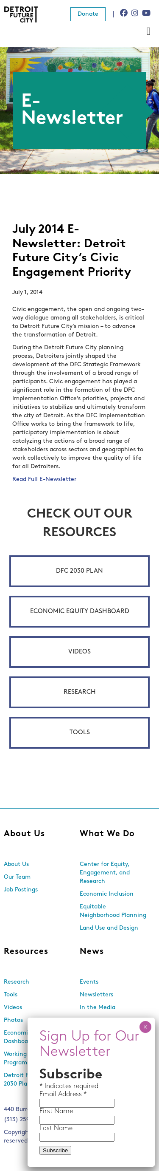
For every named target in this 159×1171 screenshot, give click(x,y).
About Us (24, 834)
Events (89, 982)
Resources (26, 952)
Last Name (56, 1128)
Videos (79, 652)
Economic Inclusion (107, 894)
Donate (88, 14)
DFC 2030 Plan (79, 571)
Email (48, 1094)
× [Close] (145, 1027)
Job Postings (21, 890)
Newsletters (96, 995)
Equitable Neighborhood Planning (113, 911)
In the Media (97, 1007)
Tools (80, 733)
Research (80, 692)
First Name (56, 1111)
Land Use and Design (109, 928)
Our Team (17, 877)
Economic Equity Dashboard (79, 611)
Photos (13, 1020)
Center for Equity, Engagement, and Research (105, 873)
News (92, 952)
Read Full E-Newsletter (44, 479)
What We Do (107, 834)
